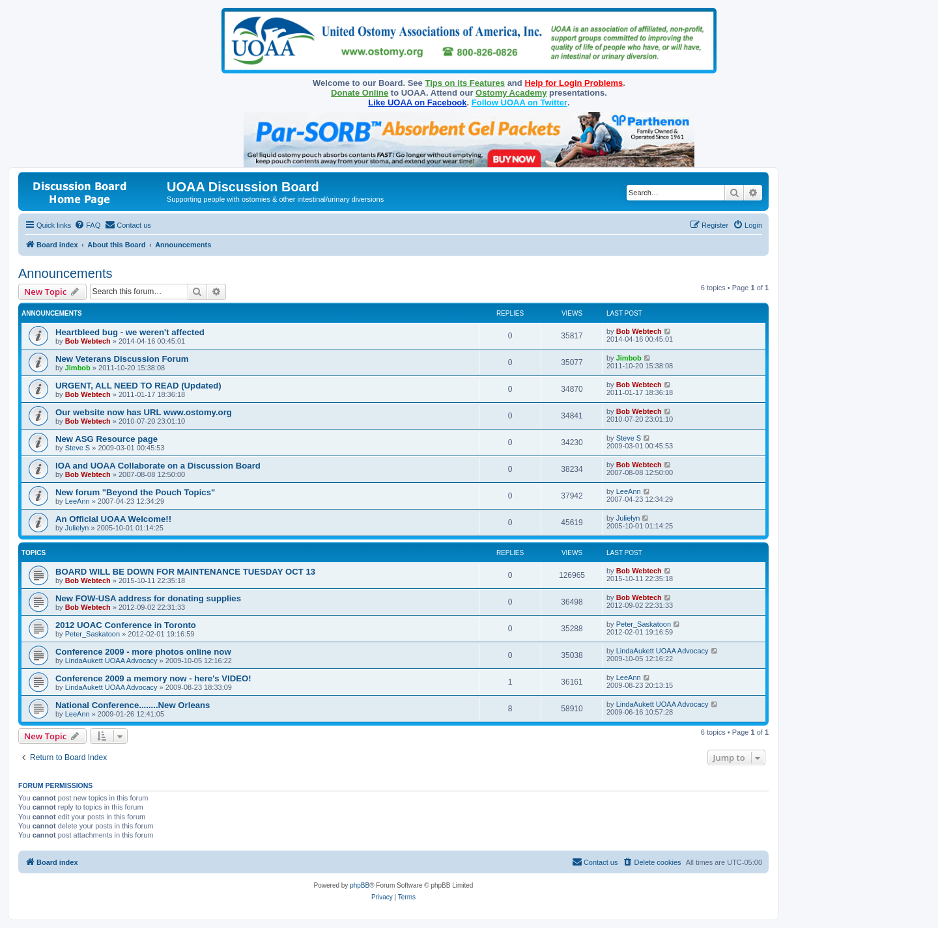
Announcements (65, 273)
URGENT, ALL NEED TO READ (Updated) (138, 385)
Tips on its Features (465, 83)
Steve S (78, 448)
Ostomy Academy (511, 93)
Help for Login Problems (573, 83)
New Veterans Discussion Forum (121, 359)
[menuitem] (87, 225)
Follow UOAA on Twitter (519, 102)
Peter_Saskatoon (92, 634)
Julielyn (77, 528)
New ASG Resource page (106, 439)
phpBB (359, 885)
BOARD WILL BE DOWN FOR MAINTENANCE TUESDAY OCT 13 (185, 572)
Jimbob (78, 368)
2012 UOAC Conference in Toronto (125, 625)
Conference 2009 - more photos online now (143, 652)
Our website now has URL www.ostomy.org (143, 412)
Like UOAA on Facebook (417, 102)
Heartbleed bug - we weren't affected (130, 332)
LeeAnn (77, 501)
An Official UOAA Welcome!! (113, 519)
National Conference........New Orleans (132, 705)
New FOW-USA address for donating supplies (148, 598)
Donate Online (359, 93)
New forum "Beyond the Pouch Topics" (135, 492)
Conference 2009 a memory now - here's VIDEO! (153, 678)
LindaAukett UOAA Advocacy (111, 660)
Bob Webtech (88, 341)
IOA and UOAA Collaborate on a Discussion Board (158, 466)
